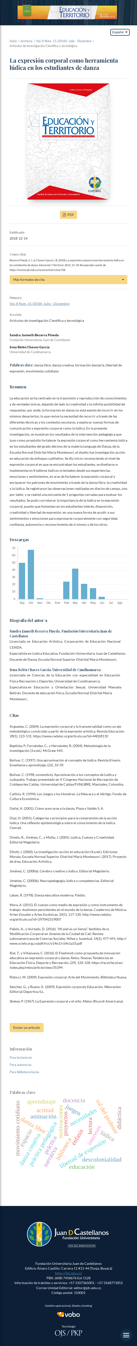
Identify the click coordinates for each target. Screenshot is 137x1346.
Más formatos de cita (29, 279)
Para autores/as (21, 1065)
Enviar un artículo (26, 1027)
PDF (70, 215)
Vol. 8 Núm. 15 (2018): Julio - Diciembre (63, 41)
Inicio (13, 41)
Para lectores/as (21, 1057)
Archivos (26, 41)
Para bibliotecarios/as (24, 1072)
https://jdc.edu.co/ (68, 1273)
